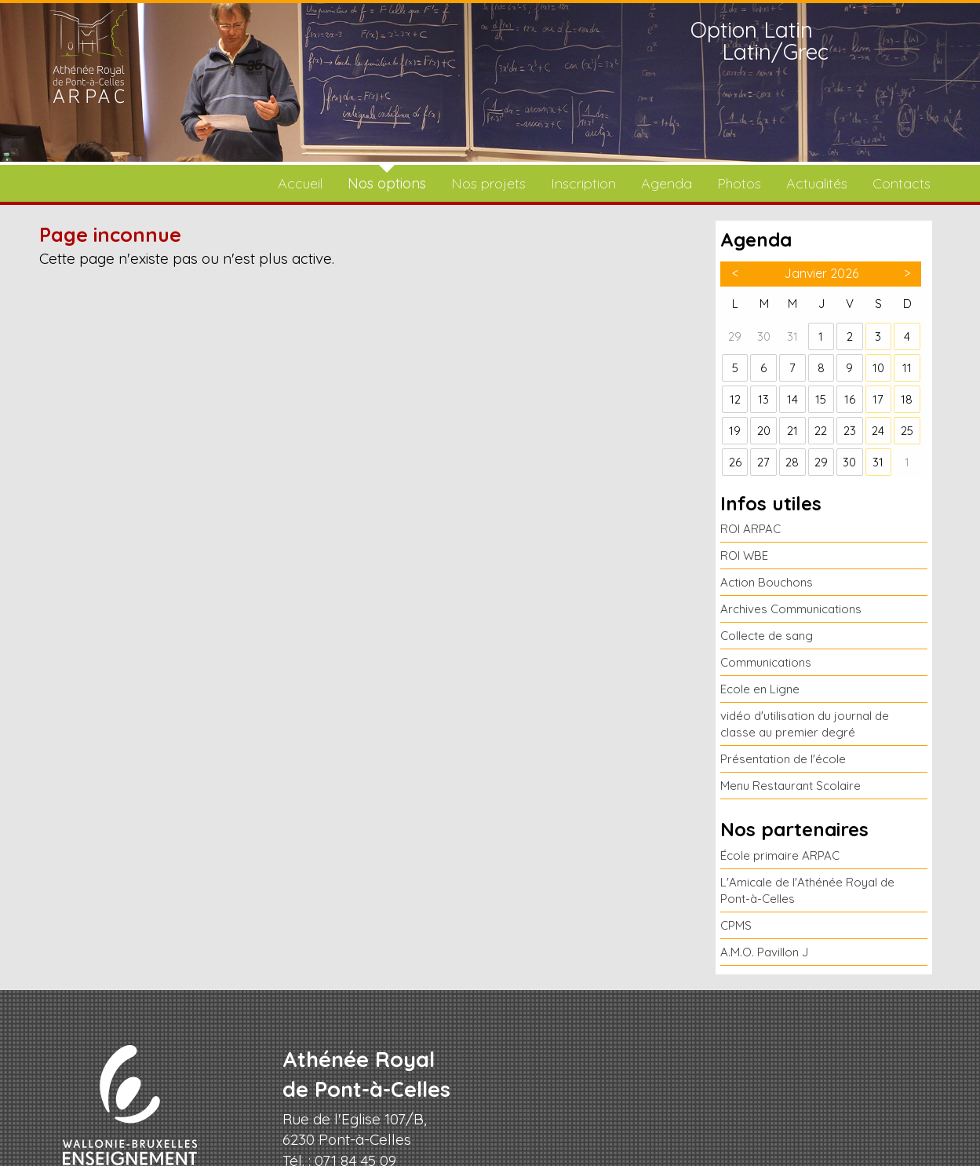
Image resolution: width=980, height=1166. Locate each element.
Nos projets (488, 183)
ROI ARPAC (750, 528)
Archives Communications (791, 608)
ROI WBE (744, 555)
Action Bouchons (766, 582)
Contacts (902, 183)
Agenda (666, 183)
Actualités (816, 183)
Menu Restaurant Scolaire (790, 785)
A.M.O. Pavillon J (764, 952)
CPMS (736, 925)
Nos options (387, 183)
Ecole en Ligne (760, 689)
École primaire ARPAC (780, 855)
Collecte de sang (766, 635)
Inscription (583, 183)
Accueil (300, 183)
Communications (765, 662)
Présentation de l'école (783, 758)
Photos (739, 183)
